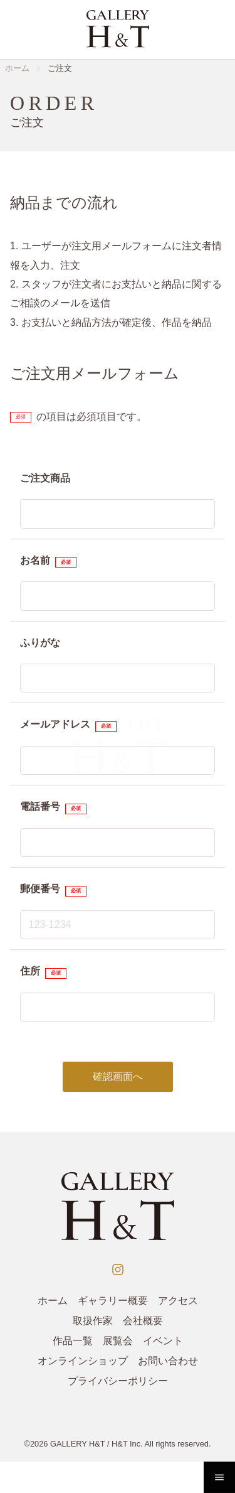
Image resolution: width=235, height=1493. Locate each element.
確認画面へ (118, 1076)
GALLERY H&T (77, 1443)
